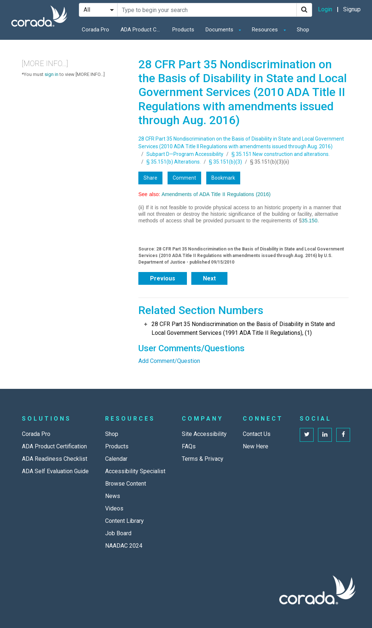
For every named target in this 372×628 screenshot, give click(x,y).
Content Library (124, 520)
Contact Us (257, 433)
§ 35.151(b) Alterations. (173, 162)
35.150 (310, 220)
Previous (162, 278)
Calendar (116, 458)
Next (209, 278)
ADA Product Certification (142, 29)
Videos (114, 508)
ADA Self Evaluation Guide (55, 471)
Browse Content (125, 483)
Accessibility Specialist (135, 471)
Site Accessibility (204, 433)
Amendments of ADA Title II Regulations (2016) (216, 194)
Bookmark (223, 178)
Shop (303, 29)
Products (183, 29)
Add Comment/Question (169, 360)
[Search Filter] (98, 10)
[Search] (304, 10)
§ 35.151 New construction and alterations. (280, 154)
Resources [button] (265, 29)
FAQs (189, 446)
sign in (51, 74)
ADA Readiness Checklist (54, 458)
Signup (352, 9)
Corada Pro (95, 29)
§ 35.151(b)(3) (225, 162)
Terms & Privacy (202, 458)
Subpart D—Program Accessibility (184, 154)
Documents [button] (220, 29)
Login (325, 9)
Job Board (118, 533)
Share (150, 178)
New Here (255, 446)
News (112, 496)
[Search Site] (207, 10)
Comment (184, 178)
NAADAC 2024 (123, 545)
